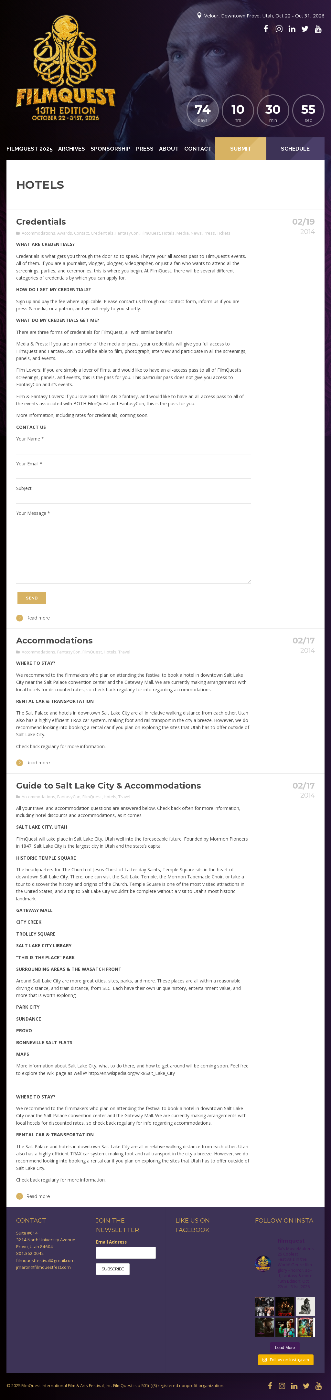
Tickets (223, 233)
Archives (71, 148)
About (169, 148)
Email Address (111, 1242)
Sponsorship (111, 148)
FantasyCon (127, 233)
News (196, 233)
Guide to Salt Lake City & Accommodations (108, 785)
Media (182, 233)
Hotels (168, 233)
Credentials (41, 222)
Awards (64, 233)
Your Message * (33, 513)
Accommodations (38, 233)
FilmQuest (150, 233)
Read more (33, 618)
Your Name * (30, 439)
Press (145, 148)
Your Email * (29, 464)
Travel (124, 652)
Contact (198, 148)
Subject (24, 488)
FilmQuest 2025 (29, 148)
